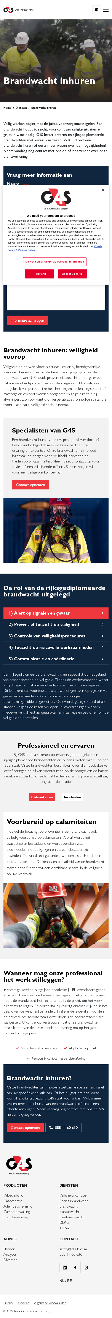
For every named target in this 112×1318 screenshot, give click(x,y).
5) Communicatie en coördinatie (41, 658)
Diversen (10, 1259)
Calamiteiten (42, 797)
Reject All (40, 273)
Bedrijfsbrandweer (73, 1200)
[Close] (103, 190)
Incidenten (72, 797)
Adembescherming (17, 1206)
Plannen (9, 1249)
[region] (56, 235)
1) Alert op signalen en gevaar (39, 613)
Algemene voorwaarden (50, 1303)
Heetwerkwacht (72, 1217)
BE (69, 1281)
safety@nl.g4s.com (73, 1249)
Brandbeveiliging (15, 1217)
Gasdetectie (12, 1200)
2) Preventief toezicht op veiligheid (44, 624)
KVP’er (64, 1228)
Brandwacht (68, 1206)
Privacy (8, 1303)
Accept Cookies (72, 273)
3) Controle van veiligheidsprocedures (47, 636)
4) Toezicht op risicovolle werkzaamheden (51, 647)
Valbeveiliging (13, 1195)
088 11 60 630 (70, 1254)
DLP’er (64, 1222)
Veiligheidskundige (72, 1195)
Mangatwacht (69, 1211)
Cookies (23, 1303)
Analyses (10, 1254)
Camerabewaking (16, 1211)
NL (62, 1281)
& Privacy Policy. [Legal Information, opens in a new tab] (25, 250)
